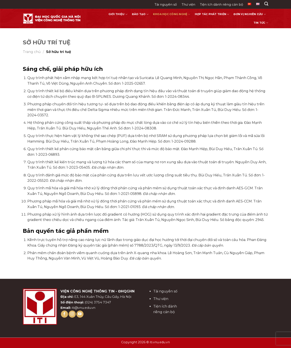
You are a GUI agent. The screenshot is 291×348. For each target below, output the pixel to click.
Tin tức (261, 23)
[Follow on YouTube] (80, 314)
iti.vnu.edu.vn (160, 342)
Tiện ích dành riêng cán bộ (221, 4)
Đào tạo (140, 14)
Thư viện (188, 4)
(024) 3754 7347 (98, 302)
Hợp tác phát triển (212, 14)
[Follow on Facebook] (64, 314)
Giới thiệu (117, 14)
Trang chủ (32, 52)
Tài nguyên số (166, 4)
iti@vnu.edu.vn (83, 308)
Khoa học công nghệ (171, 14)
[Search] (266, 3)
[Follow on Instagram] (72, 314)
